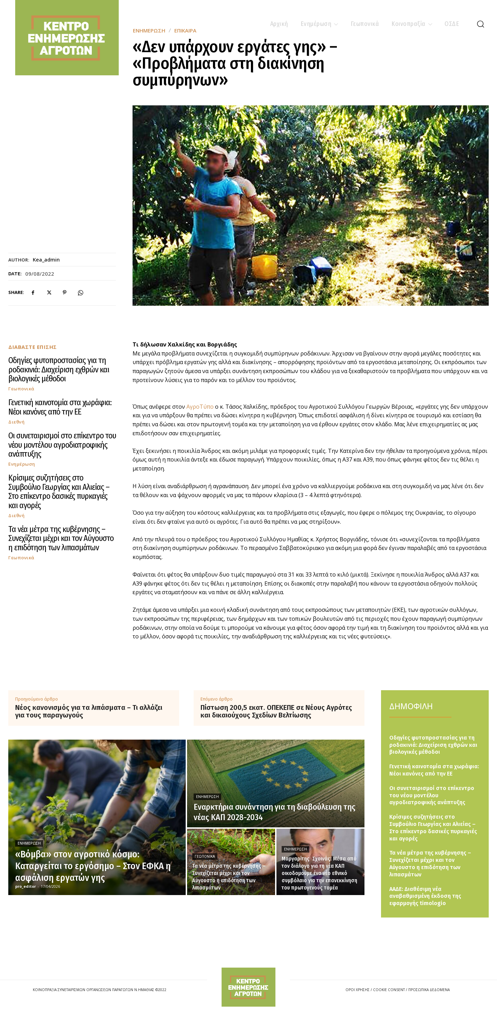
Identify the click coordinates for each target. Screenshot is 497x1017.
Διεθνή (16, 422)
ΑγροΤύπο (200, 406)
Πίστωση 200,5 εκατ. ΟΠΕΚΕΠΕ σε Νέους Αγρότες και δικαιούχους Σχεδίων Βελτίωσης (276, 711)
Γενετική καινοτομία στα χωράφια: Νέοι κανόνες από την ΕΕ (59, 407)
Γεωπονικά (21, 389)
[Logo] (248, 987)
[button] (480, 24)
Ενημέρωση (21, 464)
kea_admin (46, 259)
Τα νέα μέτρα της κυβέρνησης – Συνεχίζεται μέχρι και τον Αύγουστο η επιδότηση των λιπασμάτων (61, 538)
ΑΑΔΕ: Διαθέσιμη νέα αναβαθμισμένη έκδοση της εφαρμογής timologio (425, 896)
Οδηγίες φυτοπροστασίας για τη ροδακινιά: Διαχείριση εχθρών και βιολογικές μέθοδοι (58, 369)
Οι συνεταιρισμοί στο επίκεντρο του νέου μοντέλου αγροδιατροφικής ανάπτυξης (62, 445)
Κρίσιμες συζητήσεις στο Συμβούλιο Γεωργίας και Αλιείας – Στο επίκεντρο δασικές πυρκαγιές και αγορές (58, 491)
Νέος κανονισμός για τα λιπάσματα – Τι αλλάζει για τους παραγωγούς (88, 711)
